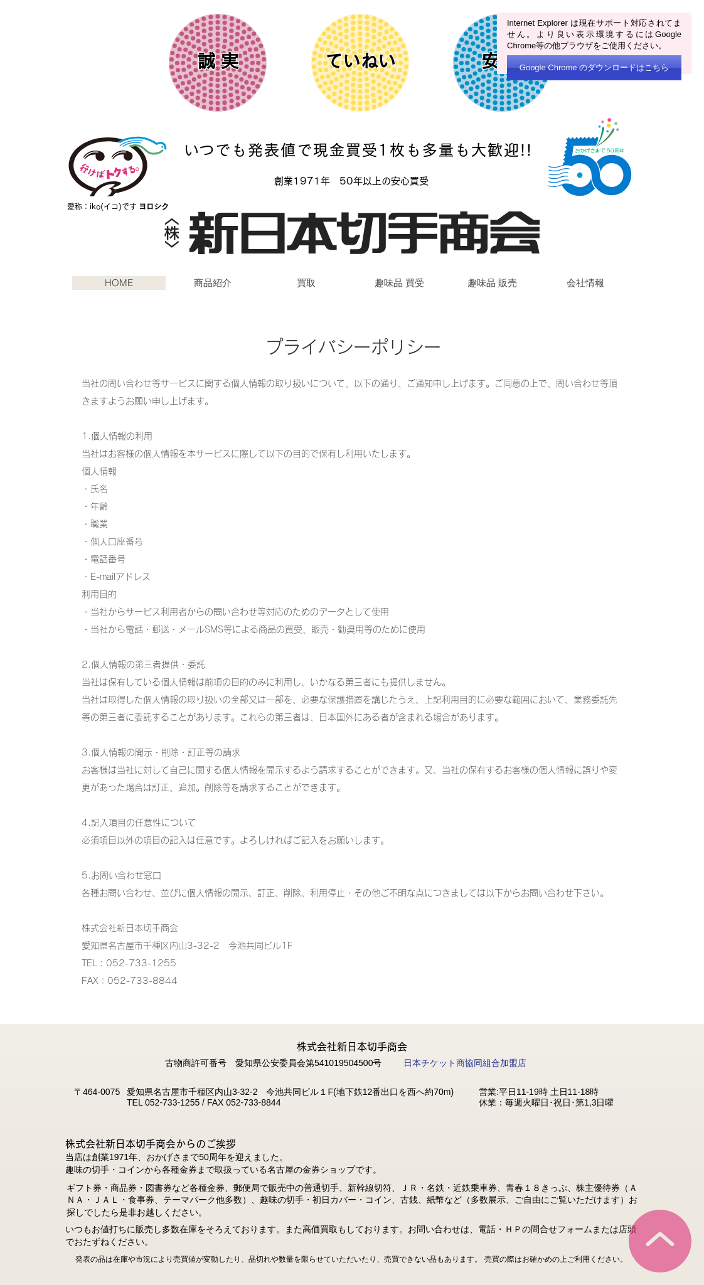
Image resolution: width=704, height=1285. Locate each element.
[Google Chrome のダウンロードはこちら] (594, 67)
